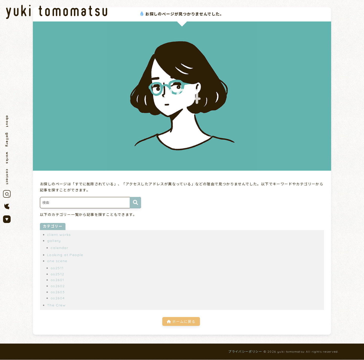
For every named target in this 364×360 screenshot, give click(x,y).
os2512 (57, 274)
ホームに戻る (181, 321)
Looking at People (65, 255)
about (7, 121)
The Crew (56, 305)
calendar (59, 247)
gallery (7, 140)
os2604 (58, 298)
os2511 (57, 268)
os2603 (58, 292)
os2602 (58, 286)
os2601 (57, 280)
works (7, 159)
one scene (57, 261)
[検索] (135, 202)
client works (59, 234)
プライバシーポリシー (245, 351)
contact (7, 178)
